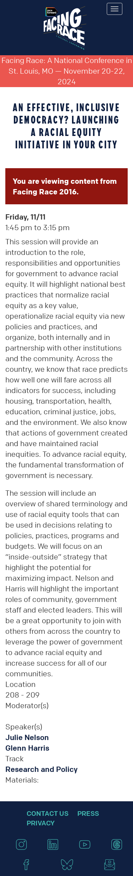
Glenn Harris (27, 748)
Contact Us (47, 813)
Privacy (41, 823)
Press (88, 813)
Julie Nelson (27, 737)
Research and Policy (41, 769)
